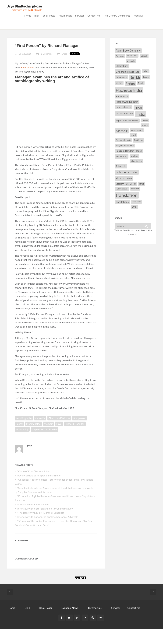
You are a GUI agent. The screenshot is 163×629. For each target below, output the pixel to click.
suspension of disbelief (44, 429)
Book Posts (49, 15)
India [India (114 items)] (140, 114)
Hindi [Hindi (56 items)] (138, 108)
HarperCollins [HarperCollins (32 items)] (122, 96)
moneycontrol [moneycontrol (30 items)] (137, 130)
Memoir (48, 423)
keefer (19, 423)
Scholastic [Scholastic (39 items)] (121, 166)
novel (59, 423)
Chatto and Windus (59, 418)
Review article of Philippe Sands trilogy (38, 475)
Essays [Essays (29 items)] (146, 77)
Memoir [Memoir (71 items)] (122, 131)
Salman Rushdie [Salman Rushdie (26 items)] (136, 161)
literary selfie (33, 423)
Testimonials (65, 15)
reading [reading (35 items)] (134, 156)
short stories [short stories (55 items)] (124, 178)
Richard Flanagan (75, 423)
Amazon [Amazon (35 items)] (120, 56)
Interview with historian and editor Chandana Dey (45, 508)
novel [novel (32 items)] (133, 135)
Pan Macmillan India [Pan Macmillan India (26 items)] (123, 140)
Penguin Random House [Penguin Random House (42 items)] (129, 150)
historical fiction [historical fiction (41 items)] (124, 113)
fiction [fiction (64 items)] (130, 84)
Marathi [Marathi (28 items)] (145, 125)
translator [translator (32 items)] (136, 201)
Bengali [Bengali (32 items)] (144, 56)
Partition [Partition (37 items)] (138, 140)
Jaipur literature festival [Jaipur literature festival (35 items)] (127, 120)
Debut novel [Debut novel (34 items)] (121, 77)
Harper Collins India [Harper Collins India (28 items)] (123, 107)
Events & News (69, 607)
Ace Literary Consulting (117, 15)
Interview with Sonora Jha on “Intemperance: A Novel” (47, 516)
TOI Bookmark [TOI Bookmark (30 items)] (122, 189)
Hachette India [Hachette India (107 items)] (129, 90)
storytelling (22, 429)
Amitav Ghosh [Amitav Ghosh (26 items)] (132, 56)
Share (64, 53)
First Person (28, 67)
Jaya (29, 446)
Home (27, 15)
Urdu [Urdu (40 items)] (134, 206)
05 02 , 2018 (25, 53)
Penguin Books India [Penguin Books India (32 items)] (125, 145)
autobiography (24, 418)
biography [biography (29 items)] (131, 61)
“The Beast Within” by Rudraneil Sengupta (41, 512)
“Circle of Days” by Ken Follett (34, 471)
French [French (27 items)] (140, 83)
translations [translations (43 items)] (122, 201)
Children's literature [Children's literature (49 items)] (128, 71)
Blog (36, 15)
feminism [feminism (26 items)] (119, 83)
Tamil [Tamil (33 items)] (141, 183)
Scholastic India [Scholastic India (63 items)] (127, 172)
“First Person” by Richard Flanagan (47, 45)
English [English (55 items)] (135, 77)
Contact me (94, 15)
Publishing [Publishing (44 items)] (121, 156)
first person (79, 418)
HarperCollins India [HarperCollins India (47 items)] (127, 101)
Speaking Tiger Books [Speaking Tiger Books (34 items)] (126, 183)
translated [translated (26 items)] (135, 189)
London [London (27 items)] (145, 120)
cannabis (40, 418)
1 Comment (46, 53)
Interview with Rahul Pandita (33, 504)
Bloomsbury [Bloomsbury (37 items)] (122, 66)
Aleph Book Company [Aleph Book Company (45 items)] (128, 50)
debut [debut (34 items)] (145, 71)
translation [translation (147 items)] (127, 195)
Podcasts (138, 15)
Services (79, 15)
